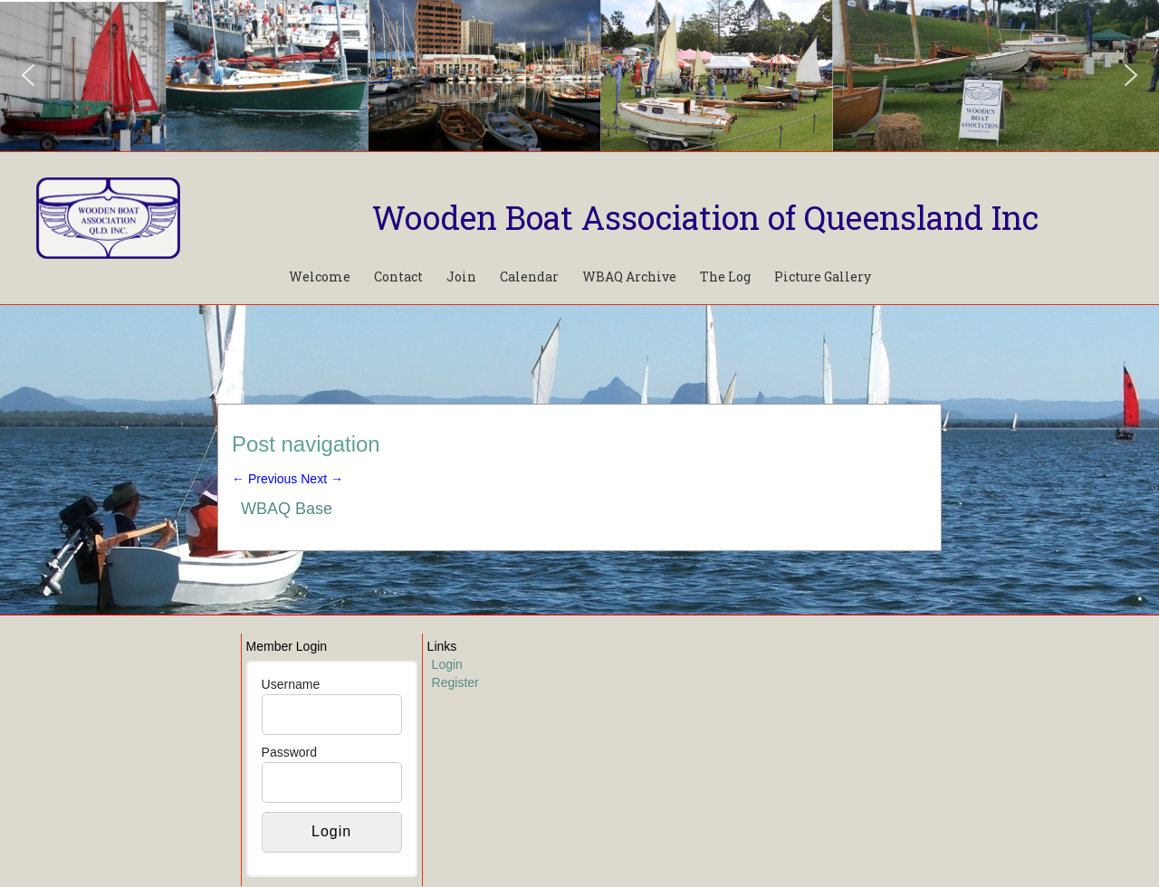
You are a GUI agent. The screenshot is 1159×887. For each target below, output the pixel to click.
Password (289, 752)
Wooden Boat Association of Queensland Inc (705, 217)
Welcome (319, 276)
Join (461, 276)
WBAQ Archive (629, 276)
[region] (579, 75)
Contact (398, 276)
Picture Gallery (822, 276)
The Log (725, 276)
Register (455, 682)
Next (322, 479)
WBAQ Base (286, 509)
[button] (28, 75)
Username (291, 684)
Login (447, 664)
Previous (264, 479)
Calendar (529, 276)
